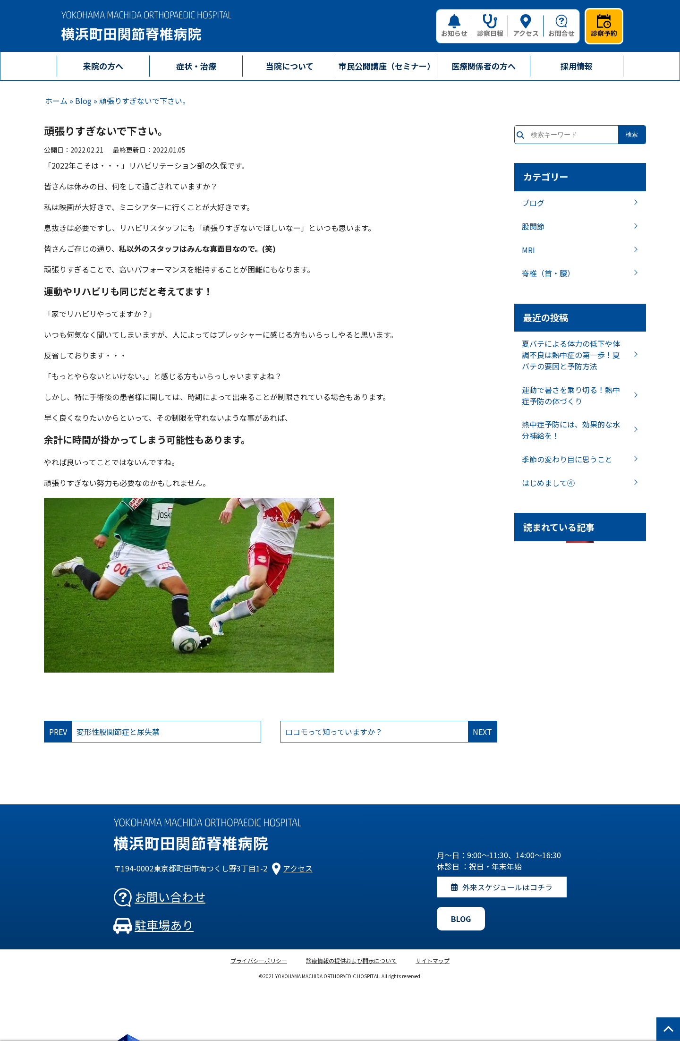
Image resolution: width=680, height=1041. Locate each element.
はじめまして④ (548, 482)
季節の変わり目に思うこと (567, 459)
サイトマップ (433, 960)
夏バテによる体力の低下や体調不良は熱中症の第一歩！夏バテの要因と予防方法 (571, 355)
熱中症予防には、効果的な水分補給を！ (571, 429)
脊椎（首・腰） (548, 273)
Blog (83, 100)
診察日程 (490, 26)
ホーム (56, 100)
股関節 (533, 226)
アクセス (526, 26)
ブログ (533, 202)
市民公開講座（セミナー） (387, 66)
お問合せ (561, 26)
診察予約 (604, 26)
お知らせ (454, 26)
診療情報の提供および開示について (351, 960)
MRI (528, 250)
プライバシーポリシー (258, 960)
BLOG (461, 918)
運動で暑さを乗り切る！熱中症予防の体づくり (571, 395)
